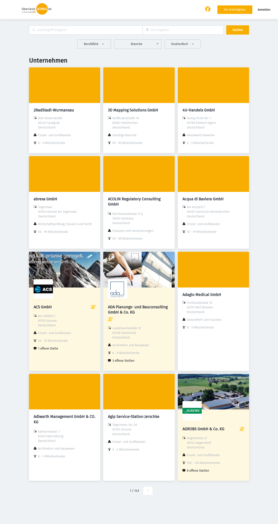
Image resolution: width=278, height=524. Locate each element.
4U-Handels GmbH (198, 110)
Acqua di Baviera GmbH (203, 199)
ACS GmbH (43, 307)
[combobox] (86, 30)
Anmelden (264, 9)
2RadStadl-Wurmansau (54, 110)
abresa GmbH (45, 199)
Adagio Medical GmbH (201, 294)
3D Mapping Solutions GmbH (133, 110)
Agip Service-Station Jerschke (133, 416)
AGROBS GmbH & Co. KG (203, 429)
